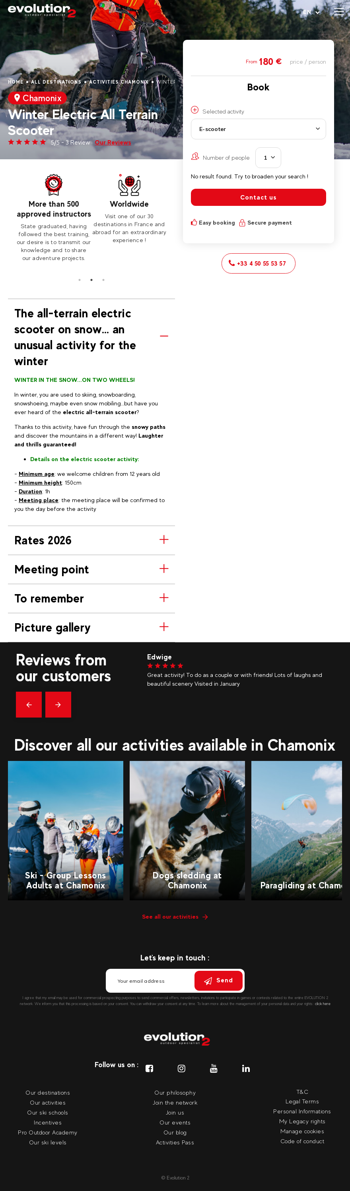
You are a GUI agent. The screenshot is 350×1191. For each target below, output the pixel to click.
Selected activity (217, 110)
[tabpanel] (53, 218)
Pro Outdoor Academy (48, 1132)
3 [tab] (103, 280)
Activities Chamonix (119, 82)
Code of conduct (302, 1141)
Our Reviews (113, 142)
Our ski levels (48, 1142)
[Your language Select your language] (311, 12)
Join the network (175, 1102)
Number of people (220, 156)
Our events (175, 1122)
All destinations (56, 82)
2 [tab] (91, 280)
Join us (175, 1112)
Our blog (175, 1132)
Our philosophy (175, 1092)
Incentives (48, 1122)
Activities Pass (175, 1142)
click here (323, 1003)
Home (15, 82)
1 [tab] (80, 280)
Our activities (48, 1102)
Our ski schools (47, 1112)
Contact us (258, 197)
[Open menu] (339, 12)
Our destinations (47, 1092)
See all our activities (175, 916)
